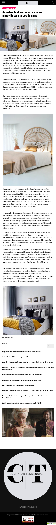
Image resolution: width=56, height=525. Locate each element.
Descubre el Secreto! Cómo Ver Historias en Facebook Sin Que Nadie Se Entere (27, 362)
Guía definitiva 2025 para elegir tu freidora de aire (18, 357)
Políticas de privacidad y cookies (28, 507)
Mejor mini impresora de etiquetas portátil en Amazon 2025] (21, 352)
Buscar (4, 343)
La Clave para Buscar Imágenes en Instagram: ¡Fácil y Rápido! (22, 374)
